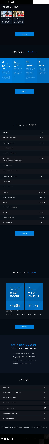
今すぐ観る (40, 1)
